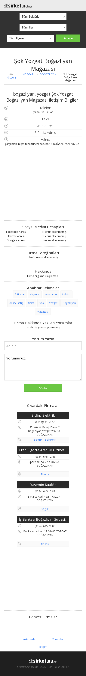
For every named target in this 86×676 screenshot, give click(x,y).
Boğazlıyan (69, 303)
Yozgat (53, 303)
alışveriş (35, 294)
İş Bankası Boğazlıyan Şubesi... (43, 519)
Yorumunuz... (43, 367)
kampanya (51, 294)
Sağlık (44, 509)
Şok (41, 303)
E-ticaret (20, 294)
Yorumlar (57, 639)
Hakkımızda (28, 639)
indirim (66, 294)
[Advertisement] (43, 578)
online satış (16, 303)
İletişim (43, 646)
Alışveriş (12, 77)
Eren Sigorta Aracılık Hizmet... (43, 450)
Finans (45, 543)
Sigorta (45, 474)
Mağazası (42, 311)
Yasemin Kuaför (43, 484)
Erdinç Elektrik (43, 415)
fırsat (31, 303)
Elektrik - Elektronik (44, 439)
